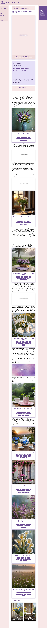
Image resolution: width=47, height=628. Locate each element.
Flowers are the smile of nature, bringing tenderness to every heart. (30, 615)
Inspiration (2, 15)
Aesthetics (1, 18)
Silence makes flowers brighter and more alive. (17, 616)
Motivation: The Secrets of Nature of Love (19, 87)
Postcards (1, 10)
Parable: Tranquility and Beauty (18, 89)
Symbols (1, 13)
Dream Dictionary (3, 8)
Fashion (1, 20)
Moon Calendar (2, 6)
